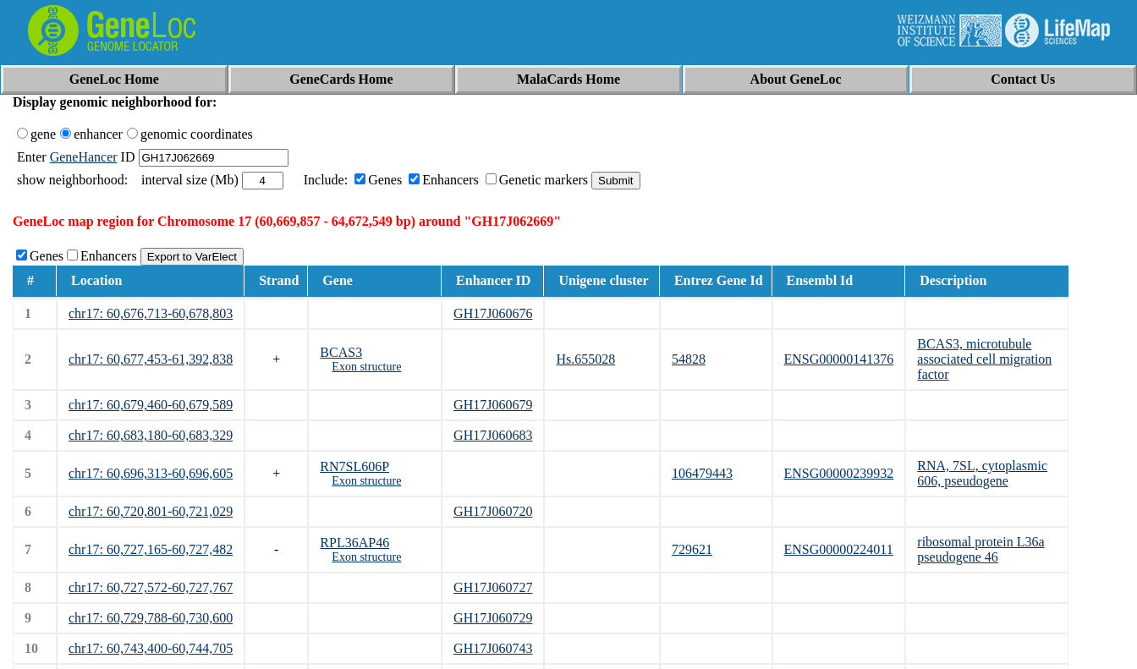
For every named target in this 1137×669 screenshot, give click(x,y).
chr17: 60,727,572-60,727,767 (151, 587)
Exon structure (366, 366)
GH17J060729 (492, 618)
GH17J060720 (492, 511)
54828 (689, 359)
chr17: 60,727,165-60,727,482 (151, 549)
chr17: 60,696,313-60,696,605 (151, 473)
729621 (692, 549)
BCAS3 (341, 352)
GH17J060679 (492, 405)
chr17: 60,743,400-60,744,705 (151, 648)
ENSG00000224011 (838, 549)
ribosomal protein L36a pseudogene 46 (980, 549)
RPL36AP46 (354, 542)
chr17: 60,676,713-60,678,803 (151, 313)
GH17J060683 (492, 435)
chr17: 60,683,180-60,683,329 (151, 435)
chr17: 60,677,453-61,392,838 (151, 359)
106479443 (702, 473)
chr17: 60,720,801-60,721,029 (151, 511)
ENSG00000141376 (839, 359)
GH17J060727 (492, 587)
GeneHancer (84, 157)
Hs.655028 (585, 359)
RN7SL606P (354, 466)
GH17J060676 (492, 313)
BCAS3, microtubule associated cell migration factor (984, 359)
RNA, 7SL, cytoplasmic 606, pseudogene (982, 473)
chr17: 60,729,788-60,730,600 (151, 618)
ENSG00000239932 (839, 473)
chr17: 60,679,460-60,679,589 (151, 405)
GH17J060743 (492, 648)
